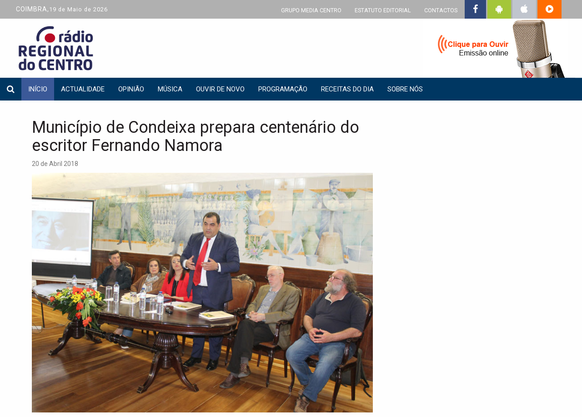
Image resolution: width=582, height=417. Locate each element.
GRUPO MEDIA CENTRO (311, 10)
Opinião (131, 89)
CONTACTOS (440, 10)
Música (170, 89)
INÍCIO (37, 89)
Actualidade (83, 89)
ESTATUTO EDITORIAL (383, 10)
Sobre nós (405, 89)
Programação (282, 89)
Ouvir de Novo (220, 89)
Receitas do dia (347, 89)
